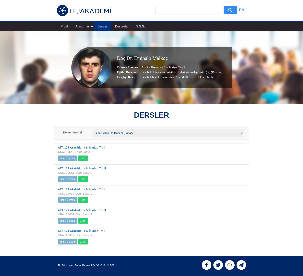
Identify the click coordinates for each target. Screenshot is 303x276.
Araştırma (84, 26)
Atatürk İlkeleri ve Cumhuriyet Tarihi (163, 67)
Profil (64, 26)
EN (241, 10)
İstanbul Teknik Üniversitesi (158, 77)
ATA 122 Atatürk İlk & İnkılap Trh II (82, 168)
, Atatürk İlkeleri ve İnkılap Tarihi (194, 77)
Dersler (102, 26)
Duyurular (121, 26)
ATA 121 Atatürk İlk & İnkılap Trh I (81, 147)
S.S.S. (140, 26)
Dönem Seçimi (72, 132)
